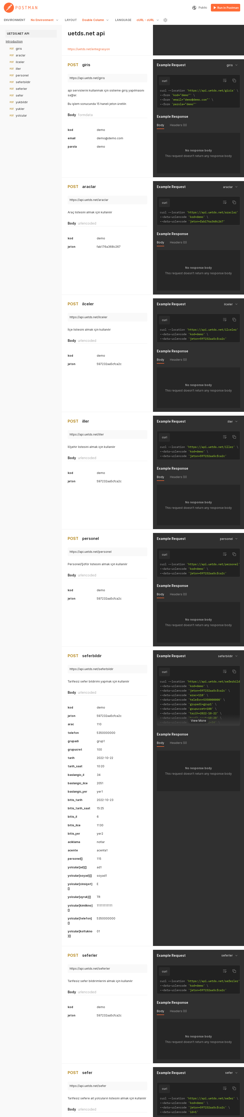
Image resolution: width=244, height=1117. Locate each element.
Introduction (14, 41)
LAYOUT (71, 20)
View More (198, 717)
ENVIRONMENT (14, 20)
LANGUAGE (123, 20)
